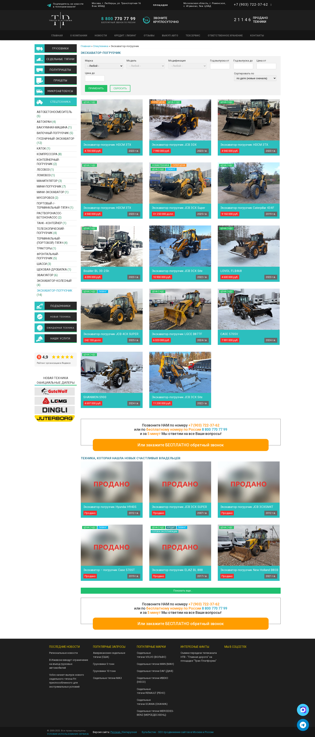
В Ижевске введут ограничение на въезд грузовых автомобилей (68, 663)
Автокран (44, 121)
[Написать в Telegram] (303, 725)
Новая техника (60, 316)
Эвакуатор (45, 275)
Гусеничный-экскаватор (55, 138)
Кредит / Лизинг (125, 35)
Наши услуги (60, 338)
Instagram (227, 663)
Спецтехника (100, 46)
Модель (131, 60)
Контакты (257, 35)
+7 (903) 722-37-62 (251, 4)
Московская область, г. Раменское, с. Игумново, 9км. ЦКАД (204, 4)
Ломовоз (44, 175)
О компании (78, 35)
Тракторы (44, 248)
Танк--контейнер (49, 223)
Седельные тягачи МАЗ (107, 678)
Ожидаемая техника (60, 327)
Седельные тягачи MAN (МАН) (155, 663)
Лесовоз (43, 169)
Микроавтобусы (60, 91)
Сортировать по (244, 73)
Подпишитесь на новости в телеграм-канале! (68, 5)
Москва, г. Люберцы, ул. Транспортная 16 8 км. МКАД (116, 4)
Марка (89, 60)
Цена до (90, 73)
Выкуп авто (170, 35)
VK (227, 654)
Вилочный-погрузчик (53, 133)
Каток (41, 148)
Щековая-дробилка (52, 269)
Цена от (261, 60)
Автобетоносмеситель (54, 112)
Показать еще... (182, 590)
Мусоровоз (45, 197)
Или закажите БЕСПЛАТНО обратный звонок (181, 445)
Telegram (240, 654)
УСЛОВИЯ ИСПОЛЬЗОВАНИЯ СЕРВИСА (68, 734)
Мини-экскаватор (50, 192)
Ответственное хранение (225, 35)
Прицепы (60, 80)
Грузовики (60, 48)
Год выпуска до (243, 60)
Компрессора (47, 154)
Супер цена (158, 102)
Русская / (116, 732)
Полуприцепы (60, 70)
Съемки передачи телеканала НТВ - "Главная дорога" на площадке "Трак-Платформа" (199, 656)
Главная (57, 35)
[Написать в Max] (303, 710)
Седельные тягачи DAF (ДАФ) (155, 670)
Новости (101, 35)
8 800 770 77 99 (214, 429)
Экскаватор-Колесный (54, 280)
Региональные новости (63, 652)
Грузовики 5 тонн (103, 663)
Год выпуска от (219, 60)
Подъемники (60, 306)
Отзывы (149, 35)
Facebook (240, 663)
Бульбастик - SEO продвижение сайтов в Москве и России (178, 732)
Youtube (253, 654)
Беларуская (129, 732)
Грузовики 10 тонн (104, 670)
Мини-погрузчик (49, 186)
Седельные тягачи (60, 59)
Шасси (42, 263)
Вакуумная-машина (52, 127)
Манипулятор (47, 180)
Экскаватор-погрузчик (54, 290)
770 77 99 (118, 18)
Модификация (177, 60)
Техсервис (193, 35)
